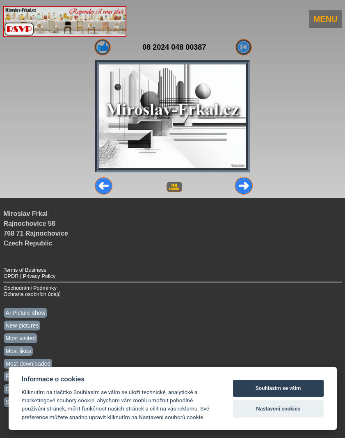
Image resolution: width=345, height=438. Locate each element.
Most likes (18, 351)
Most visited (20, 338)
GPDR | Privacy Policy (29, 276)
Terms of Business (24, 270)
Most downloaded (27, 363)
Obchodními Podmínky (29, 288)
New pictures (22, 325)
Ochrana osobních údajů (31, 294)
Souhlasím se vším (278, 388)
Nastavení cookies (278, 409)
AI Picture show (25, 313)
